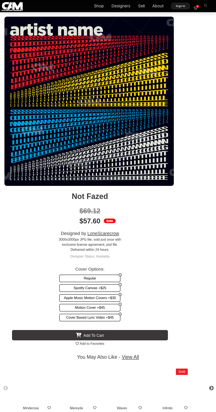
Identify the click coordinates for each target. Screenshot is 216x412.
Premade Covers (75, 320)
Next (202, 210)
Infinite (176, 230)
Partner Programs (140, 337)
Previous (14, 210)
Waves (131, 230)
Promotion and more (77, 333)
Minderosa (40, 230)
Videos (67, 337)
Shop (101, 6)
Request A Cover (75, 328)
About (160, 6)
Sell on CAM (144, 333)
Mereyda (85, 230)
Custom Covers (74, 324)
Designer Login (93, 390)
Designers (123, 6)
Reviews (147, 328)
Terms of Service (121, 390)
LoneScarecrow (175, 61)
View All (132, 180)
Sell (143, 6)
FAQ (150, 324)
